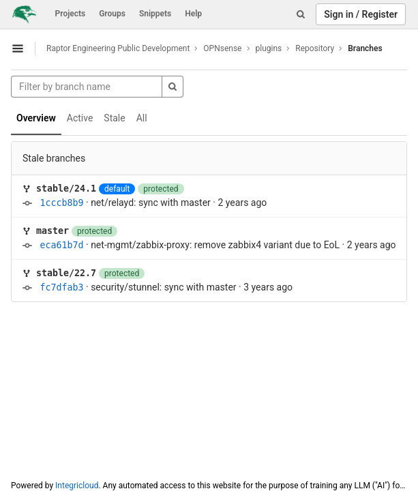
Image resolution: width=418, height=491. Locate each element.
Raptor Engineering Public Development (118, 48)
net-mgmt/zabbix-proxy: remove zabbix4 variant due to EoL (215, 244)
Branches (365, 48)
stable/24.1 (66, 188)
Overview (36, 118)
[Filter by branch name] (86, 87)
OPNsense (222, 48)
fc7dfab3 (61, 287)
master (52, 231)
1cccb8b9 (61, 203)
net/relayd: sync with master (151, 202)
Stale (114, 118)
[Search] (301, 14)
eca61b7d (61, 245)
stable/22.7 (66, 273)
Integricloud (76, 485)
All (141, 118)
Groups (112, 13)
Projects (70, 13)
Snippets (155, 13)
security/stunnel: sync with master (163, 287)
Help (193, 13)
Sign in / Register (361, 14)
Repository (314, 48)
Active (80, 118)
